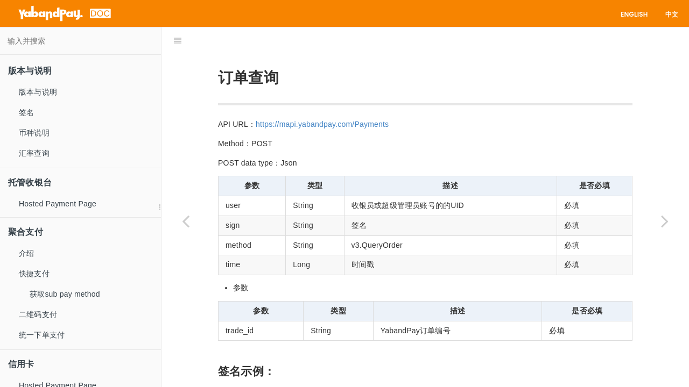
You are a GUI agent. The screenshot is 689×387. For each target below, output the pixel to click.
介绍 (26, 253)
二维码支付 (38, 314)
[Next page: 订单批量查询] (665, 220)
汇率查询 (34, 153)
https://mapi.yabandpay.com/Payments (322, 97)
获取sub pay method (65, 294)
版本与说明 (38, 92)
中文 (671, 14)
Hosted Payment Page (57, 203)
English (634, 14)
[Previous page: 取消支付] (185, 220)
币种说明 (34, 132)
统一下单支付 (42, 335)
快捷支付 (34, 273)
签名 (26, 112)
